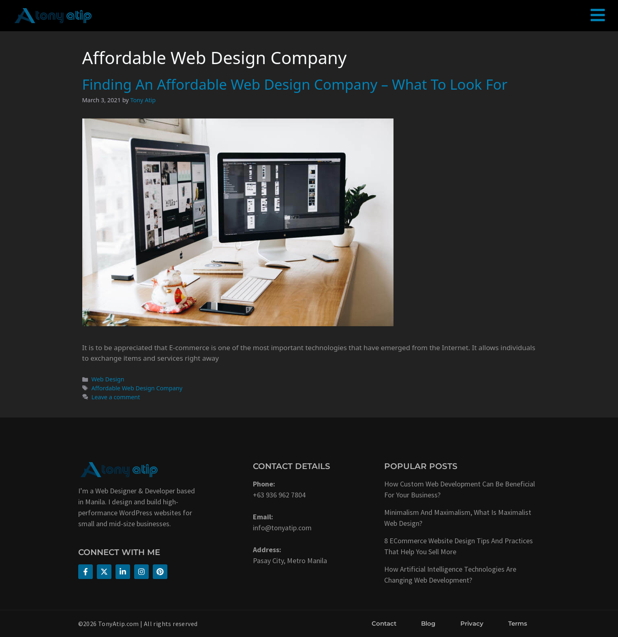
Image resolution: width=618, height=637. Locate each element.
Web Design (108, 379)
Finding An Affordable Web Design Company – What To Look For (295, 84)
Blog (428, 623)
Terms (517, 623)
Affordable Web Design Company (137, 388)
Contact (384, 623)
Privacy (471, 623)
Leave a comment (116, 397)
